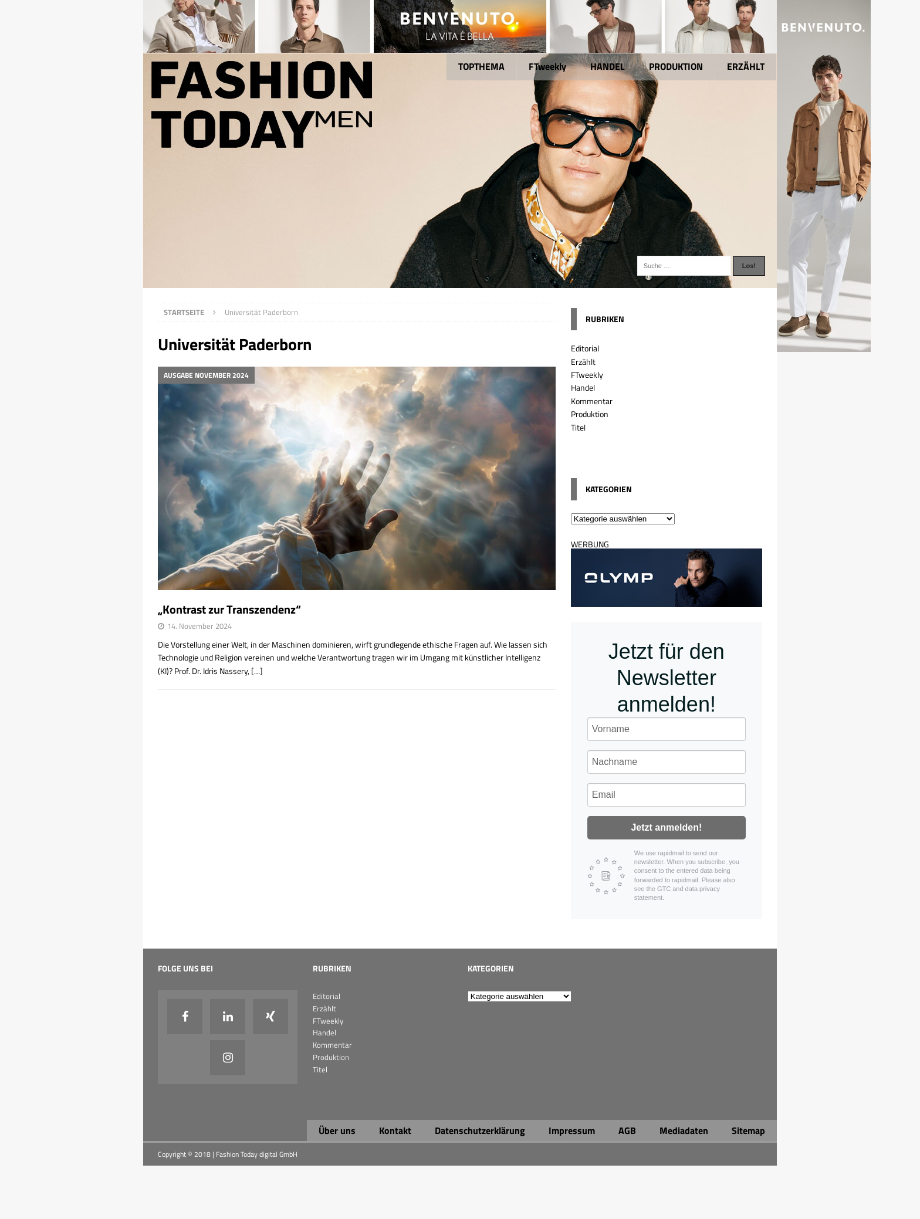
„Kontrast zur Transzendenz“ (229, 609)
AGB (627, 1130)
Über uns (337, 1130)
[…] (257, 671)
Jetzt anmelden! (666, 827)
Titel (578, 427)
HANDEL (607, 66)
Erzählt (583, 361)
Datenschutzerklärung (480, 1130)
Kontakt (395, 1130)
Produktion (589, 414)
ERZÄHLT (746, 66)
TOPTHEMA (481, 66)
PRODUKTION (676, 66)
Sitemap (748, 1130)
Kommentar (592, 401)
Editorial (585, 348)
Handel (583, 387)
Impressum (572, 1130)
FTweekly (547, 66)
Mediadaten (683, 1130)
